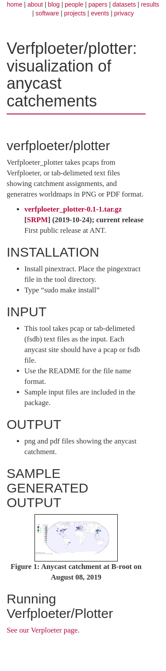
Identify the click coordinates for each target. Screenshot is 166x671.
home (14, 4)
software (47, 13)
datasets (124, 4)
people (74, 4)
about (35, 4)
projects (75, 13)
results (150, 4)
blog (53, 4)
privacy (124, 13)
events (100, 13)
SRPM (37, 220)
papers (98, 4)
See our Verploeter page (42, 630)
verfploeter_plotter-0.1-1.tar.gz (73, 209)
